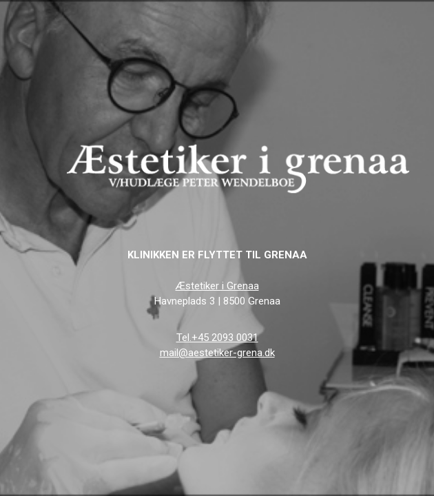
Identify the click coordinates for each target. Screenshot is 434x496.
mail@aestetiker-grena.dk (217, 353)
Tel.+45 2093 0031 (217, 337)
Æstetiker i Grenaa (217, 286)
